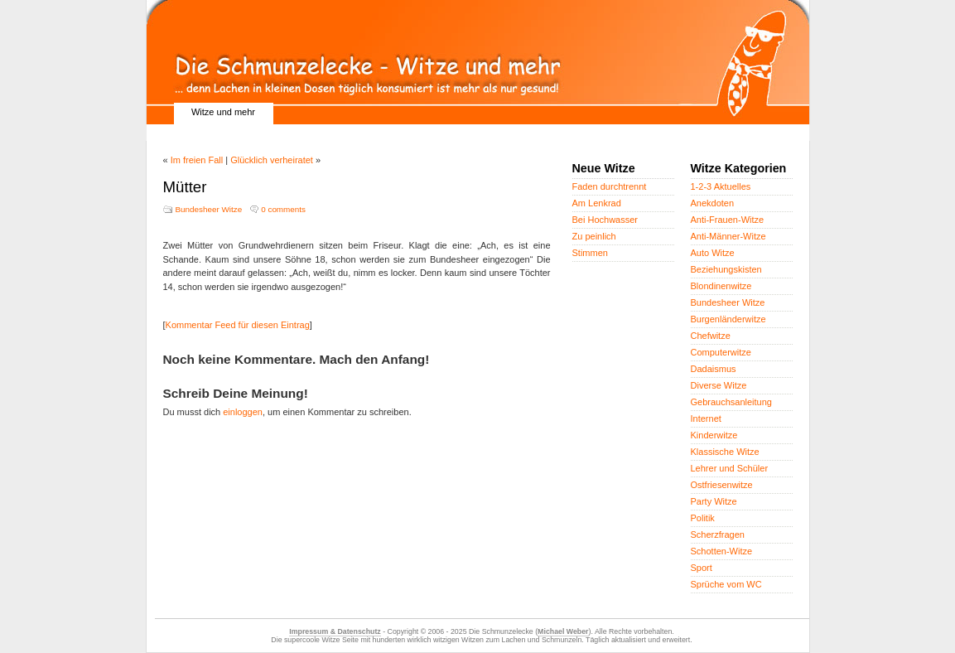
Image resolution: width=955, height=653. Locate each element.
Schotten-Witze (722, 551)
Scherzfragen (718, 534)
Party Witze (714, 501)
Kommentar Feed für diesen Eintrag (238, 325)
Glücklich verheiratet (271, 160)
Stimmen (590, 253)
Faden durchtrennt (609, 186)
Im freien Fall (197, 160)
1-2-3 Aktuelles (721, 186)
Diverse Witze (719, 385)
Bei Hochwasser (605, 220)
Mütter (185, 187)
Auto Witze (713, 253)
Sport (701, 568)
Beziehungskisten (726, 269)
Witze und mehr (223, 112)
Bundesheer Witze (209, 209)
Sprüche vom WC (726, 584)
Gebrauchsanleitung (731, 402)
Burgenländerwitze (728, 319)
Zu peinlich (594, 236)
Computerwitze (721, 352)
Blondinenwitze (721, 286)
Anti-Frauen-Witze (727, 220)
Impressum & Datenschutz (334, 631)
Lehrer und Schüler (730, 468)
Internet (706, 418)
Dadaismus (713, 369)
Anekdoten (713, 203)
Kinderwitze (714, 435)
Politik (703, 518)
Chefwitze (711, 336)
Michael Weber (563, 631)
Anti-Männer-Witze (728, 236)
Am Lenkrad (596, 203)
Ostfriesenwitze (722, 485)
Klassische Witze (725, 452)
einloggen (243, 412)
